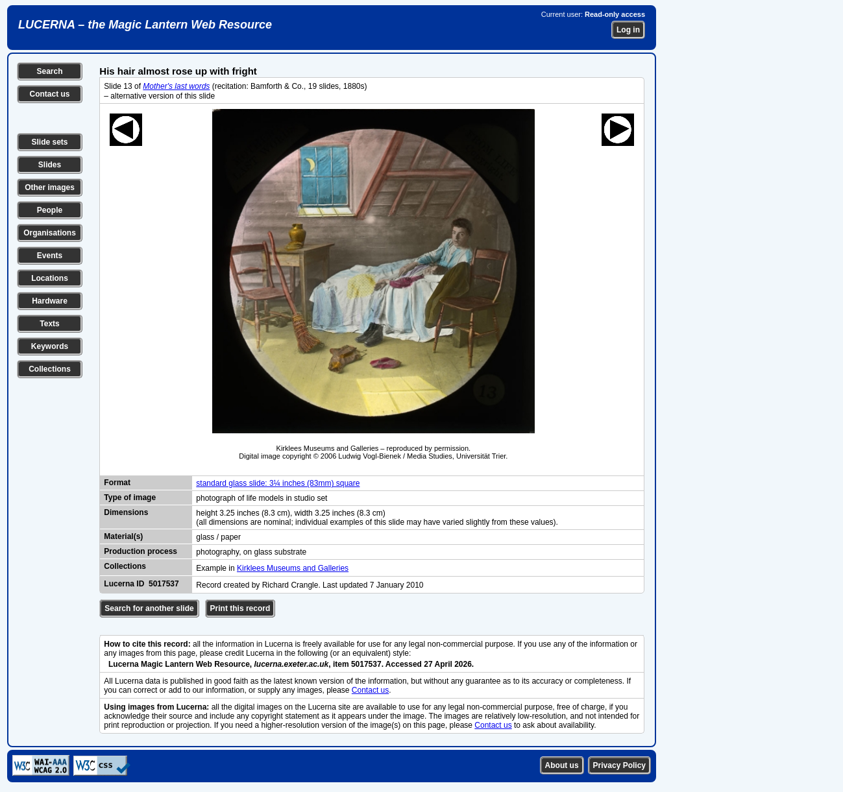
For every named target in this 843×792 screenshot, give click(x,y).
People (49, 210)
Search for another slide (148, 608)
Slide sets (49, 142)
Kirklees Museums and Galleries (292, 568)
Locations (49, 278)
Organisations (49, 232)
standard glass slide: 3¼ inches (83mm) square (278, 483)
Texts (49, 323)
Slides (49, 164)
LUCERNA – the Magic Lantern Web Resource (145, 24)
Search (49, 71)
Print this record (240, 608)
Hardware (49, 301)
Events (49, 255)
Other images (50, 187)
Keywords (49, 346)
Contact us (49, 94)
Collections (50, 369)
